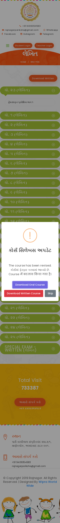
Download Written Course (23, 293)
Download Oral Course (30, 285)
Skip (50, 293)
